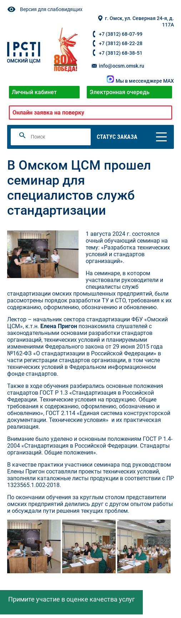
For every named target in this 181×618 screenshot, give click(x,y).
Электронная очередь (120, 92)
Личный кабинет (34, 92)
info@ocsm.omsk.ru (117, 66)
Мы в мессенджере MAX (140, 81)
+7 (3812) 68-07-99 (120, 34)
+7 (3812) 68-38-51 (120, 53)
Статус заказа (117, 136)
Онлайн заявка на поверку (48, 112)
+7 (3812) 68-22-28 (120, 43)
